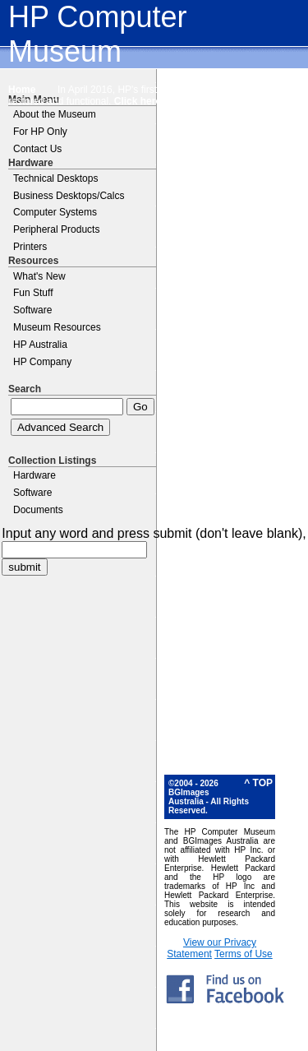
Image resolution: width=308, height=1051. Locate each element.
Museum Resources (57, 327)
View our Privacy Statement (211, 948)
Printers (30, 246)
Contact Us (37, 149)
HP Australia (40, 344)
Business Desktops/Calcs (68, 195)
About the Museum (54, 114)
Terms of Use (243, 954)
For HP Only (40, 131)
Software (32, 310)
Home (21, 89)
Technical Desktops (55, 178)
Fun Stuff (33, 293)
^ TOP (258, 783)
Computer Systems (55, 212)
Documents (38, 510)
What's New (39, 276)
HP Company (42, 362)
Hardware (34, 475)
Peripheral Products (56, 229)
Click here (137, 101)
